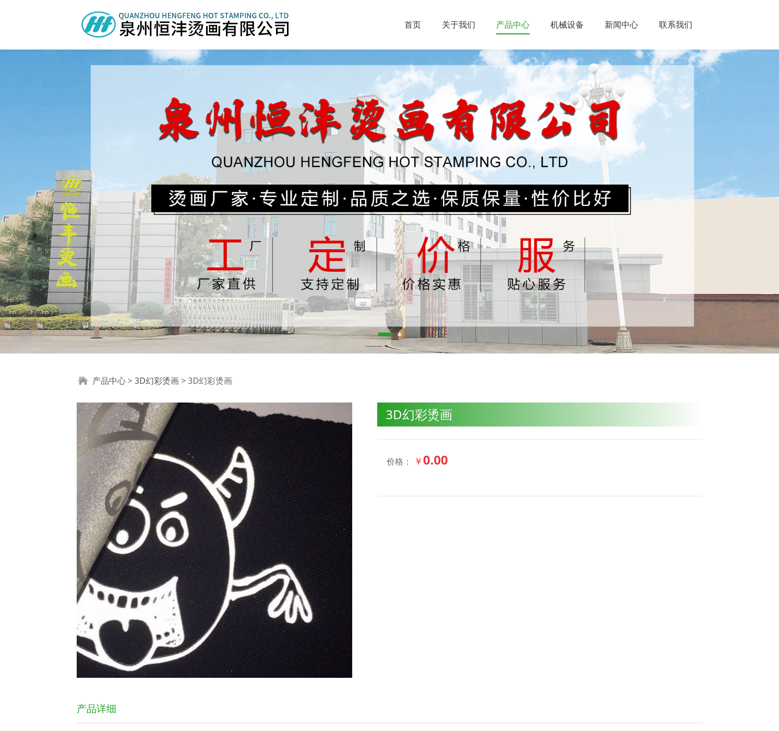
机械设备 (567, 24)
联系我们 (675, 24)
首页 (412, 24)
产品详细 (96, 708)
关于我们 (458, 24)
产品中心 (513, 24)
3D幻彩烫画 (157, 380)
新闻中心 (621, 24)
